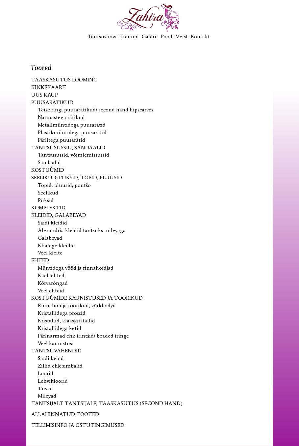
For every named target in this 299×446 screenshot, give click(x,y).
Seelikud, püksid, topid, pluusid (76, 177)
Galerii (150, 36)
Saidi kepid (51, 358)
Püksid (46, 200)
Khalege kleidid (56, 245)
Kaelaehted (51, 275)
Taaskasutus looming (64, 79)
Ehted (40, 260)
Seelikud (48, 193)
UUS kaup (44, 95)
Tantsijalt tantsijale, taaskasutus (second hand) (107, 403)
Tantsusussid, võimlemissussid (73, 155)
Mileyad (47, 396)
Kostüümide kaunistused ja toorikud (87, 298)
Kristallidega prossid (62, 313)
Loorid (45, 373)
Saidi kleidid (52, 223)
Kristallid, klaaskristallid (66, 320)
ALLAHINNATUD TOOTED (65, 414)
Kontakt (200, 36)
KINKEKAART (48, 87)
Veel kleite (50, 253)
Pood (166, 36)
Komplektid (48, 207)
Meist (181, 36)
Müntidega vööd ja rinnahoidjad (75, 268)
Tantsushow (102, 36)
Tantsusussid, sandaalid (68, 147)
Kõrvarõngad (53, 283)
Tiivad (45, 388)
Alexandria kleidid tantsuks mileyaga (82, 230)
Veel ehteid (51, 290)
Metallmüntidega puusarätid (72, 125)
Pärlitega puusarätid (61, 140)
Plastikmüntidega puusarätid (72, 132)
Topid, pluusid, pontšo (64, 185)
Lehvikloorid (53, 381)
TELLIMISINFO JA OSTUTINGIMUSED (77, 425)
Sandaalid (49, 162)
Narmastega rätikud (61, 117)
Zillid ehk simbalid (60, 366)
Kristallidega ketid (59, 328)
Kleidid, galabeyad (58, 215)
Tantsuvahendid (56, 350)
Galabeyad (50, 238)
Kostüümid (47, 170)
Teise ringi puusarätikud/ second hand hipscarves (95, 109)
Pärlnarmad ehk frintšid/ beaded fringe (83, 336)
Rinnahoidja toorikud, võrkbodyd (77, 305)
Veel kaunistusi (56, 343)
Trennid (129, 36)
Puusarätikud (52, 102)
